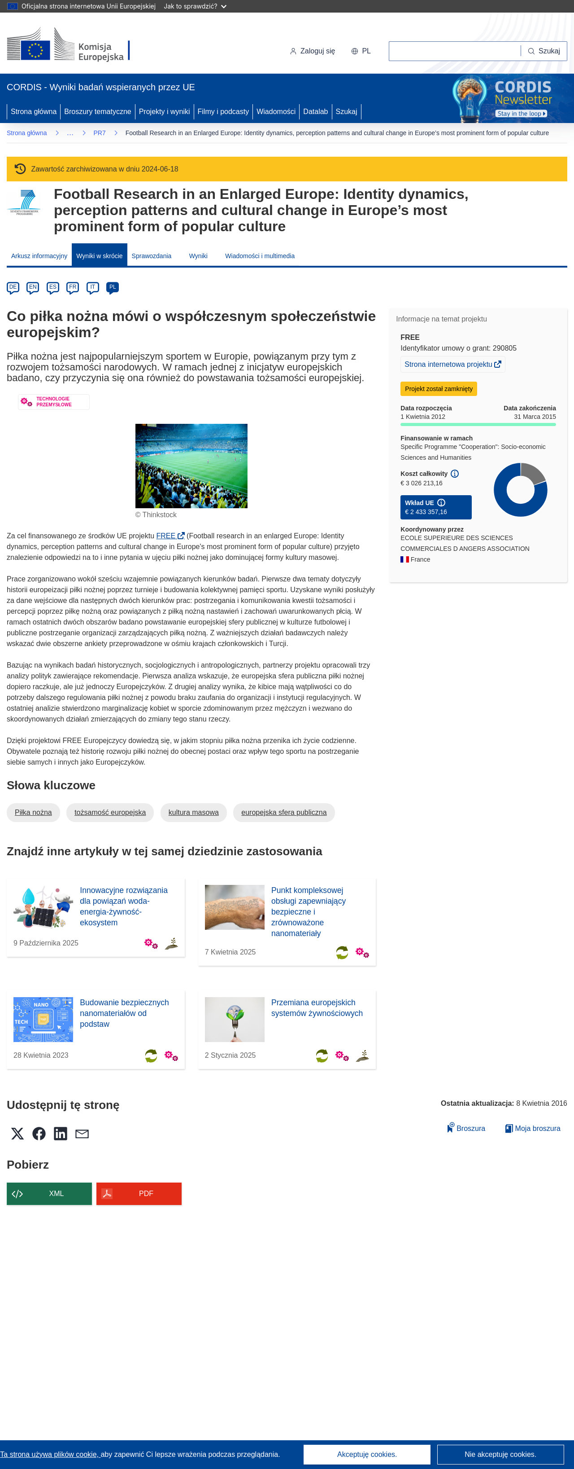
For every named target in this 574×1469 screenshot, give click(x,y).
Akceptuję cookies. (367, 1454)
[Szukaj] (544, 51)
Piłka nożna (33, 812)
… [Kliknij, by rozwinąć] (70, 132)
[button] (361, 51)
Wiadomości (276, 111)
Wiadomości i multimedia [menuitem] (260, 255)
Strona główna (34, 111)
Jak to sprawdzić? (195, 6)
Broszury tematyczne (97, 111)
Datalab (315, 111)
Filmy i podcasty (223, 111)
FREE (169, 536)
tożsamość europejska (110, 812)
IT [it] (92, 287)
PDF (146, 1193)
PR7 (100, 132)
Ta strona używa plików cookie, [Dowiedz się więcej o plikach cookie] (50, 1454)
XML (56, 1193)
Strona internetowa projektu (449, 365)
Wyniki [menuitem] (198, 255)
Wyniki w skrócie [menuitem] (99, 255)
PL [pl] (112, 287)
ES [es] (53, 287)
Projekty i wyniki (164, 111)
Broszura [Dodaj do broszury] (466, 1127)
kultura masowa (194, 812)
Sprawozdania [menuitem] (152, 255)
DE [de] (13, 287)
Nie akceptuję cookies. (500, 1454)
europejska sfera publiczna (283, 812)
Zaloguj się (312, 51)
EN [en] (33, 287)
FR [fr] (72, 287)
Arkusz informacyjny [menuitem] (39, 255)
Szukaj (346, 111)
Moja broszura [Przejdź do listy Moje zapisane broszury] (533, 1128)
